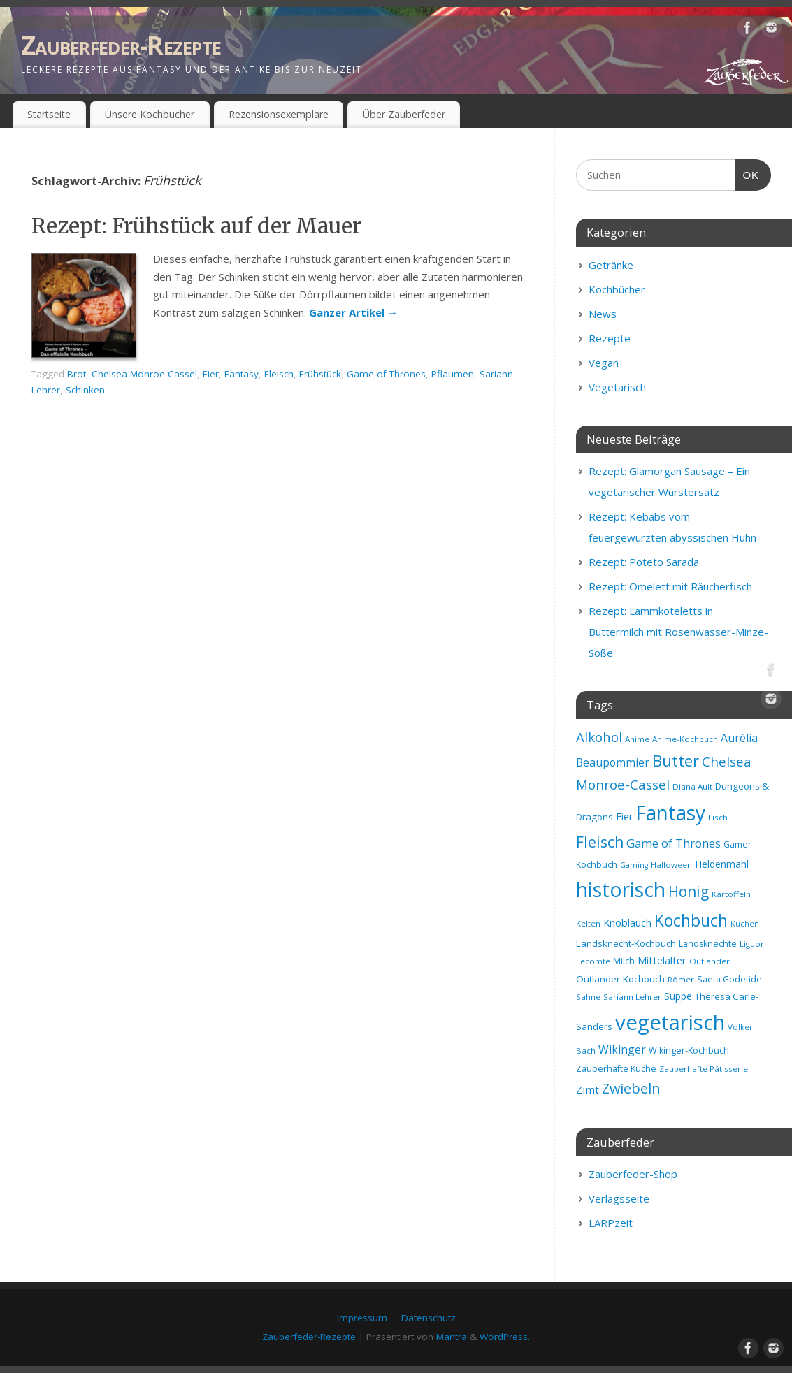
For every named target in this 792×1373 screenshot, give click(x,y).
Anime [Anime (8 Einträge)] (637, 739)
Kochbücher (617, 289)
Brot (76, 374)
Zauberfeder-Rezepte (121, 45)
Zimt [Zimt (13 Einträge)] (587, 1089)
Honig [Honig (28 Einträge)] (688, 891)
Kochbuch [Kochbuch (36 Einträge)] (691, 920)
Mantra (451, 1336)
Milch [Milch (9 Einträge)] (624, 961)
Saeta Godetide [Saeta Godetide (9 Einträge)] (729, 979)
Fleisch (279, 374)
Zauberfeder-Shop (633, 1174)
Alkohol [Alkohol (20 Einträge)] (599, 737)
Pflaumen (452, 374)
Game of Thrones (386, 374)
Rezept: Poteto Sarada (644, 562)
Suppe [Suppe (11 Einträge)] (678, 996)
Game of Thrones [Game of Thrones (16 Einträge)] (673, 843)
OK (747, 173)
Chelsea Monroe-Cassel (144, 374)
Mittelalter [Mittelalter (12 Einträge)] (662, 960)
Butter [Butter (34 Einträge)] (675, 760)
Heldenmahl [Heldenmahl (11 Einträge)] (722, 864)
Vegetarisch (617, 387)
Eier (211, 374)
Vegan (604, 363)
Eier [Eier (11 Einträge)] (624, 816)
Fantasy (241, 374)
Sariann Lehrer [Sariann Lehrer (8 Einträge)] (632, 996)
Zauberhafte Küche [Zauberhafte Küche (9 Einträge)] (616, 1069)
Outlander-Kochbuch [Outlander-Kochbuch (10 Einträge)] (620, 979)
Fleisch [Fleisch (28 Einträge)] (600, 842)
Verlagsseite (619, 1198)
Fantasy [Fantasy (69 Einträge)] (670, 812)
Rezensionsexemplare (279, 114)
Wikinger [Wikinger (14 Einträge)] (622, 1049)
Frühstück (320, 374)
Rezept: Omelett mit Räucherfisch (670, 586)
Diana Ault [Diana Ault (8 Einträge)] (692, 786)
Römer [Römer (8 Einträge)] (681, 979)
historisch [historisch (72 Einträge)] (620, 889)
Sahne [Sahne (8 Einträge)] (588, 996)
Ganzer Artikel (353, 312)
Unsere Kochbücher (149, 114)
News (603, 314)
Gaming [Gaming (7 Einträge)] (634, 865)
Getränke (611, 265)
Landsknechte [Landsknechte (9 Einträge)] (708, 944)
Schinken (85, 390)
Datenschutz (428, 1318)
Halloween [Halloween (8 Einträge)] (671, 864)
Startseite (49, 114)
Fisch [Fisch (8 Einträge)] (718, 817)
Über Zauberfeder (404, 114)
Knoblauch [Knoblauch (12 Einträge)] (627, 922)
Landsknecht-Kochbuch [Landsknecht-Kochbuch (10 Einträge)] (626, 943)
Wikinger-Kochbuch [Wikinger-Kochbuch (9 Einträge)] (689, 1050)
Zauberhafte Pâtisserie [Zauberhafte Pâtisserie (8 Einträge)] (703, 1068)
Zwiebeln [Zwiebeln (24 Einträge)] (631, 1088)
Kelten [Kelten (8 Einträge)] (588, 923)
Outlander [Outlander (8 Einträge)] (709, 961)
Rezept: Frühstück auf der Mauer (196, 225)
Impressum (362, 1318)
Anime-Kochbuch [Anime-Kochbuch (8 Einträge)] (685, 739)
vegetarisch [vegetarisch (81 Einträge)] (670, 1022)
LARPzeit (611, 1223)
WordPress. (505, 1336)
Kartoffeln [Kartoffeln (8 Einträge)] (731, 894)
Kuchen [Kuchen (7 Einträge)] (744, 924)
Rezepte (610, 338)
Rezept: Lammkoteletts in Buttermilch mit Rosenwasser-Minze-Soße (678, 632)
